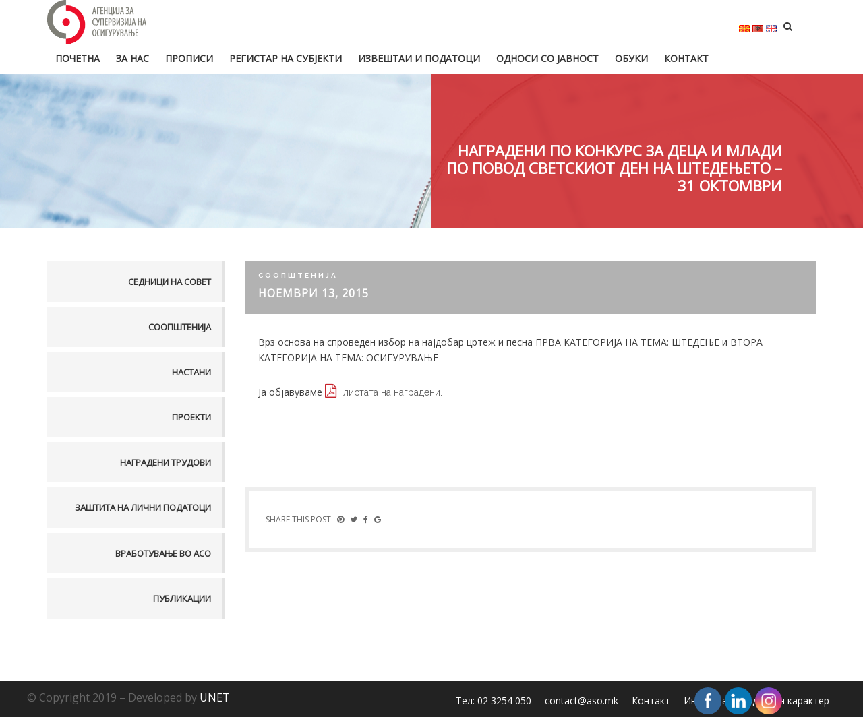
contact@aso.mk (581, 700)
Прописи (189, 58)
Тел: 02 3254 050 (493, 700)
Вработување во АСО (163, 553)
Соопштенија (179, 327)
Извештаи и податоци (419, 58)
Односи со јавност (547, 58)
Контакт (686, 58)
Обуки (631, 58)
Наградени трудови (165, 462)
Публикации (182, 598)
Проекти (191, 417)
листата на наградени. (392, 392)
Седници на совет (169, 282)
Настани (191, 372)
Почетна (77, 58)
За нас (132, 58)
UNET (215, 697)
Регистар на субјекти (285, 58)
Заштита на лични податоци (143, 507)
